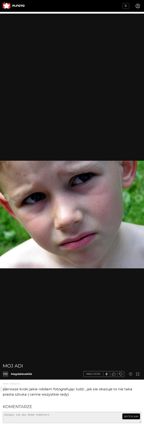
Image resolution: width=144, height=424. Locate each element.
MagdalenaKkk (21, 374)
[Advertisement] (72, 39)
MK (5, 374)
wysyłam (131, 416)
